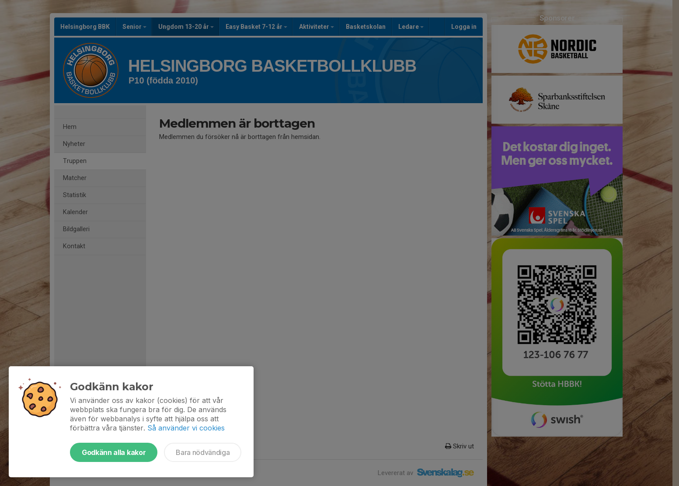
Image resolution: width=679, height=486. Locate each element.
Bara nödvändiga (203, 452)
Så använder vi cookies (186, 428)
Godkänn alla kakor (114, 452)
